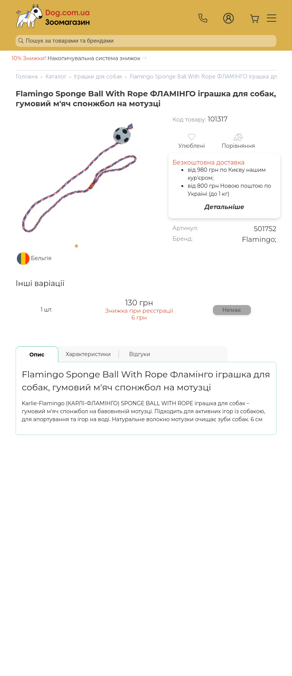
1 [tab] (79, 248)
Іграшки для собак (98, 76)
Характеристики (88, 354)
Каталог (56, 76)
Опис (36, 354)
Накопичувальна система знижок (79, 58)
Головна (27, 76)
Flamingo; (259, 239)
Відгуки (139, 354)
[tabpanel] (79, 177)
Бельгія (41, 258)
